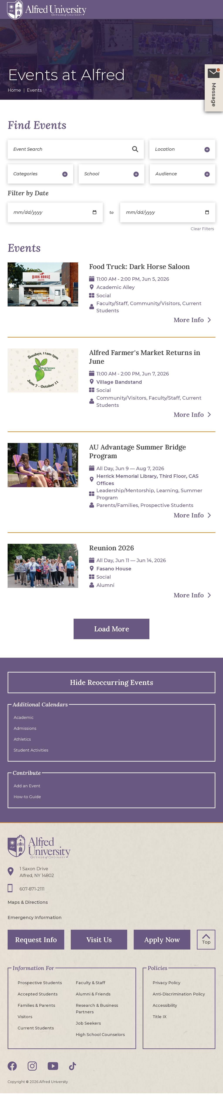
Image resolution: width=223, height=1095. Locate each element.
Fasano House (114, 570)
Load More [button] (111, 629)
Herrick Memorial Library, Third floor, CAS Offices (149, 480)
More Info (187, 320)
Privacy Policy (166, 984)
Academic (24, 718)
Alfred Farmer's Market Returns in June (146, 357)
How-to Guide (27, 798)
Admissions (25, 729)
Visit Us (99, 940)
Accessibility (165, 1007)
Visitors (25, 1018)
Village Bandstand (119, 382)
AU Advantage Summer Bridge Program (140, 452)
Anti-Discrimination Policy (179, 996)
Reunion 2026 (111, 548)
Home (14, 90)
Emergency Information (35, 918)
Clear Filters (202, 228)
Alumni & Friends (93, 996)
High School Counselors (100, 1036)
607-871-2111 (32, 890)
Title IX (159, 1018)
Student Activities (31, 751)
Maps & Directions (28, 903)
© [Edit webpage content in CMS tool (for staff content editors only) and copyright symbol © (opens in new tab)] (27, 1083)
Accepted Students (37, 996)
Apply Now (162, 940)
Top (206, 943)
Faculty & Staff (90, 984)
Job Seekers (88, 1025)
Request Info (36, 940)
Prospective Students (40, 984)
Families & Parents (36, 1007)
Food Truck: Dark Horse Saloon (140, 266)
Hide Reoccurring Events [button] (111, 683)
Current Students (36, 1029)
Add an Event (27, 787)
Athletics (22, 740)
